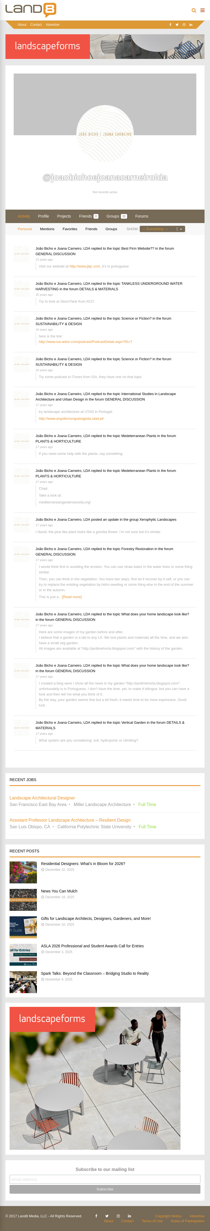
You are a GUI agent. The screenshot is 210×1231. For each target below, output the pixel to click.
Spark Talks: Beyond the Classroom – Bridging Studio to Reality (95, 973)
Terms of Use (152, 1221)
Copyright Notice (168, 1216)
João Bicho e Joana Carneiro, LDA (63, 248)
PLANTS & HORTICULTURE (58, 441)
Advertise (53, 25)
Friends (88, 216)
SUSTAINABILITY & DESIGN (59, 324)
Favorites (70, 229)
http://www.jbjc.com (84, 266)
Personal (25, 229)
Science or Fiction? (136, 318)
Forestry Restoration (137, 549)
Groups (117, 216)
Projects (64, 216)
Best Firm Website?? (137, 248)
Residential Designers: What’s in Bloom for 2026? (83, 863)
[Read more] (72, 597)
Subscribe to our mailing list (104, 1169)
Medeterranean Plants (138, 436)
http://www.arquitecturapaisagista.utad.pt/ (71, 418)
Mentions (47, 229)
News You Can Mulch (59, 891)
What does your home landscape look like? (155, 614)
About (22, 25)
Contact (36, 25)
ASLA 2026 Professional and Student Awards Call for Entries (92, 946)
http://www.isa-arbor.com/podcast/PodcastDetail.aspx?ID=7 (85, 342)
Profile (43, 216)
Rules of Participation (188, 1221)
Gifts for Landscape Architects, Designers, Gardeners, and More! (96, 918)
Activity (24, 216)
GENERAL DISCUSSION (55, 254)
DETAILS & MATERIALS (98, 289)
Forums (141, 216)
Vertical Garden (133, 722)
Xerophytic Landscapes (157, 519)
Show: (133, 229)
